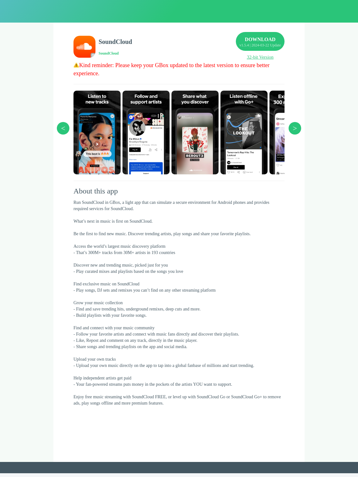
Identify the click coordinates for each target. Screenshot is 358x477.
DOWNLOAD (260, 45)
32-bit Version (260, 57)
